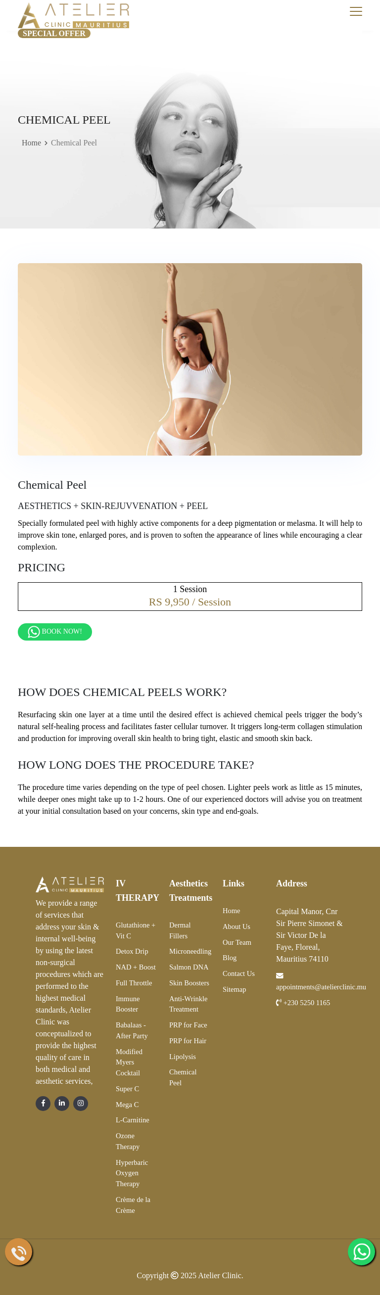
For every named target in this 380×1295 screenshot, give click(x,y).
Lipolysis (182, 1057)
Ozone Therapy (128, 1141)
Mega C (127, 1105)
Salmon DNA (188, 967)
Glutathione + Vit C (135, 930)
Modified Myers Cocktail (129, 1062)
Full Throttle (134, 983)
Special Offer (54, 33)
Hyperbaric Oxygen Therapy (132, 1173)
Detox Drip (132, 951)
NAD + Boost (136, 967)
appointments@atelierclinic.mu (321, 981)
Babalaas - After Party (132, 1030)
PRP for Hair (187, 1041)
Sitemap (234, 989)
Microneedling (190, 951)
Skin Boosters (189, 983)
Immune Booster (128, 1004)
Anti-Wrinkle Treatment (188, 1004)
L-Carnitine (132, 1120)
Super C (127, 1089)
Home (31, 143)
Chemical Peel (183, 1077)
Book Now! (55, 632)
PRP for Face (188, 1025)
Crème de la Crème (133, 1205)
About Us (236, 926)
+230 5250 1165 (303, 1003)
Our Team (237, 942)
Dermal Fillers (179, 930)
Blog (230, 958)
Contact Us (239, 973)
